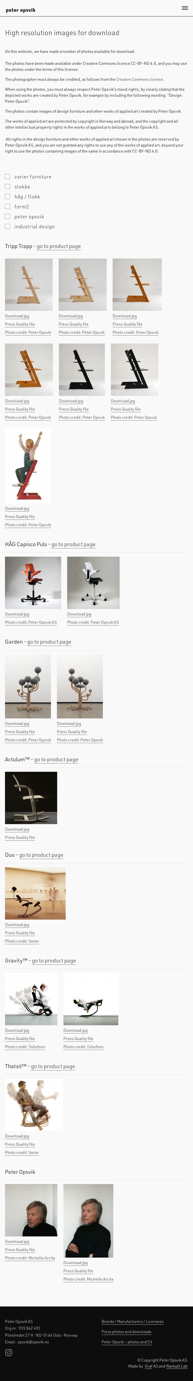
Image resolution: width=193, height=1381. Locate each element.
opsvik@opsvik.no (33, 1341)
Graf (148, 1366)
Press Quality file (20, 324)
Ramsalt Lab (177, 1366)
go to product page (59, 246)
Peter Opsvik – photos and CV (127, 1341)
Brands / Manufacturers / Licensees (133, 1321)
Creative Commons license (139, 79)
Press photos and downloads (126, 1331)
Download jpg (17, 315)
